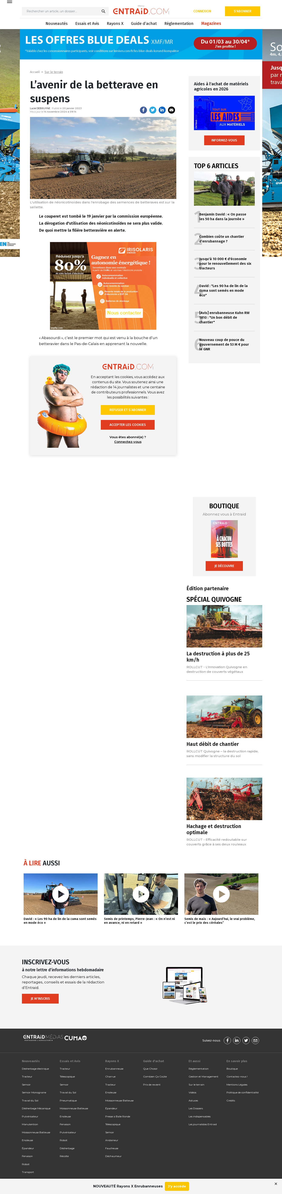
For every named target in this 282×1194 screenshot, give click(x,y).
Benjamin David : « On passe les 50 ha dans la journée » (222, 216)
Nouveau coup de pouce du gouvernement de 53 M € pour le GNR (224, 344)
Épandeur (28, 1148)
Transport (28, 1172)
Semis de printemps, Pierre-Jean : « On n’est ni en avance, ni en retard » (139, 921)
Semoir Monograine (34, 1092)
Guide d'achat (153, 1061)
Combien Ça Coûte (155, 1076)
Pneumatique (68, 1100)
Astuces (193, 1100)
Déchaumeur (113, 1156)
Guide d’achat (144, 23)
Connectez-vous (127, 442)
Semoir (26, 1084)
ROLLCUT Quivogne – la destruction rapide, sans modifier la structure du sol (222, 753)
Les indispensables (200, 1116)
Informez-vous (224, 140)
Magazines (211, 23)
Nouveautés (57, 23)
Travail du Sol (30, 1100)
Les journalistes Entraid (203, 1124)
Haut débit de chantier (213, 744)
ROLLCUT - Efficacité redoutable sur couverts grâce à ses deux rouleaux (217, 842)
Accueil (35, 72)
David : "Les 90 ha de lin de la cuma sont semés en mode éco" (223, 290)
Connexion (202, 11)
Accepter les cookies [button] (128, 425)
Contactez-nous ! (237, 1076)
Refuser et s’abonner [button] (128, 410)
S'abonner (242, 11)
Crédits (230, 1100)
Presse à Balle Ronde (117, 1116)
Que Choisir (150, 1068)
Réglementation (179, 23)
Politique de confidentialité (242, 1092)
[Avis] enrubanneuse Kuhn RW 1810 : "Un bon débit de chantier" (224, 317)
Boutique (232, 1068)
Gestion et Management (203, 1076)
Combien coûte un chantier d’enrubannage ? (221, 239)
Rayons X (115, 23)
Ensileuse (27, 1140)
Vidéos (192, 1092)
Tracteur (27, 1076)
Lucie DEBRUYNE (40, 108)
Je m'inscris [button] (40, 999)
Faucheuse (111, 1148)
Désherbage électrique (35, 1068)
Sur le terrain (54, 72)
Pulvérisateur (30, 1116)
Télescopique (67, 1076)
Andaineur (111, 1140)
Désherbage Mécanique (36, 1108)
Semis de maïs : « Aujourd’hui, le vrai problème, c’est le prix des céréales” (219, 921)
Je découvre (224, 566)
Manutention (30, 1124)
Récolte (64, 1156)
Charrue (110, 1076)
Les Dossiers (196, 1108)
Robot (26, 1164)
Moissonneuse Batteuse (36, 1132)
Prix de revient (152, 1084)
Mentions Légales (236, 1084)
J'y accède (177, 1186)
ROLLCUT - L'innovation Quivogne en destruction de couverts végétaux (217, 669)
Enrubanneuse (114, 1068)
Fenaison (27, 1156)
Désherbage (67, 1148)
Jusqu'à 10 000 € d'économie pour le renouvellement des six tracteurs (225, 263)
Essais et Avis (87, 23)
